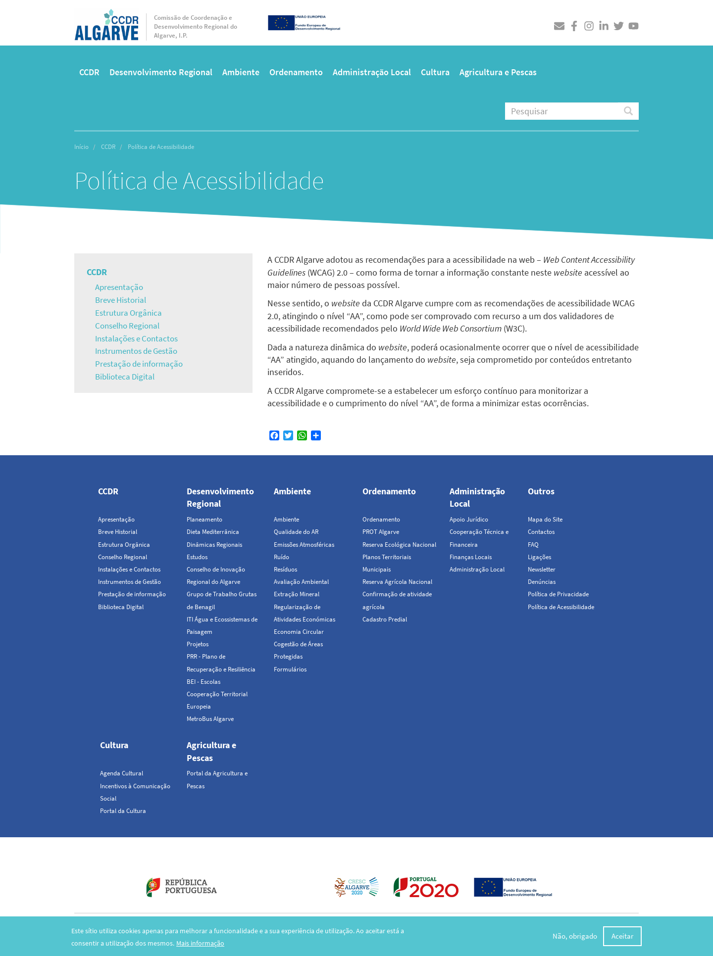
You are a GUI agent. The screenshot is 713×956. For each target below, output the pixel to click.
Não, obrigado (575, 937)
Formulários (290, 669)
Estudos (197, 557)
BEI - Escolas (203, 681)
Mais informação (200, 943)
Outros (541, 491)
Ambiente (240, 72)
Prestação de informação (139, 363)
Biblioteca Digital (124, 376)
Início (81, 147)
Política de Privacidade (558, 594)
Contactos (541, 531)
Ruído (281, 557)
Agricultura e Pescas (498, 72)
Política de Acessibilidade (561, 607)
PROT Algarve (380, 531)
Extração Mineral (296, 594)
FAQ (533, 544)
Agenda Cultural (121, 773)
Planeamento (204, 519)
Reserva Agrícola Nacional (397, 581)
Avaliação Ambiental (301, 581)
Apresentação (119, 287)
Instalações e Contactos (136, 338)
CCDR (89, 72)
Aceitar (622, 937)
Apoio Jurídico (469, 519)
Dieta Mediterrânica (213, 531)
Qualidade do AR (296, 531)
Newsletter (542, 569)
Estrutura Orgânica (128, 312)
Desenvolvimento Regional (160, 72)
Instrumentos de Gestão (136, 350)
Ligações (539, 557)
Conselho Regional (127, 325)
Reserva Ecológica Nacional (399, 544)
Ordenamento (296, 72)
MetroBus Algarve (210, 719)
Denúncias (542, 581)
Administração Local (372, 72)
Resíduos (285, 569)
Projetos (197, 644)
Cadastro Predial (384, 619)
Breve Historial (120, 299)
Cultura (435, 72)
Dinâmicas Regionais (214, 544)
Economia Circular (299, 631)
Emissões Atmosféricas (304, 544)
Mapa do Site (545, 519)
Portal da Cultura (123, 811)
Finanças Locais (471, 557)
